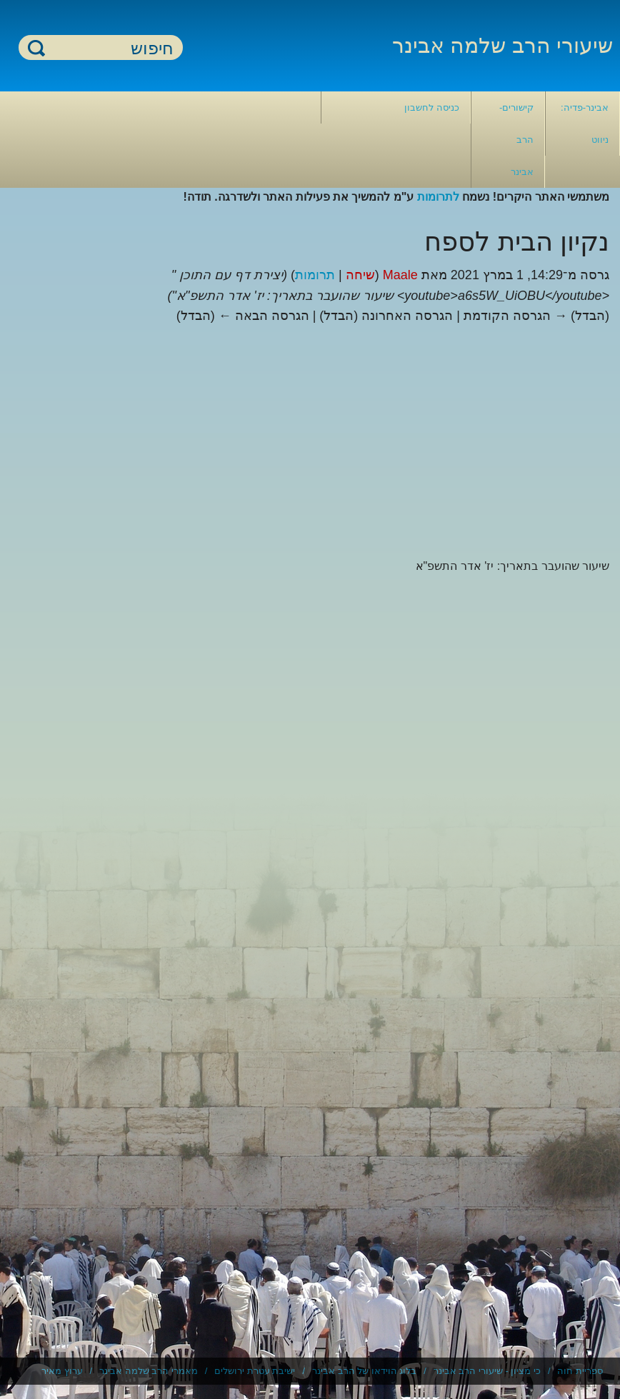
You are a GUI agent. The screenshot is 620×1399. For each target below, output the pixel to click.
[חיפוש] (109, 48)
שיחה (360, 275)
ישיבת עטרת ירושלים (254, 1370)
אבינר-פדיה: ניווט (585, 123)
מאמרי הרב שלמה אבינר (148, 1370)
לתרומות (438, 197)
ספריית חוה (580, 1370)
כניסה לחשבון (431, 107)
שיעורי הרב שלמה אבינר (502, 45)
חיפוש (36, 47)
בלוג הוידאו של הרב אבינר (364, 1370)
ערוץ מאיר (62, 1370)
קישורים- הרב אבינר (516, 139)
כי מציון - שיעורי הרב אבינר (487, 1370)
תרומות (315, 275)
